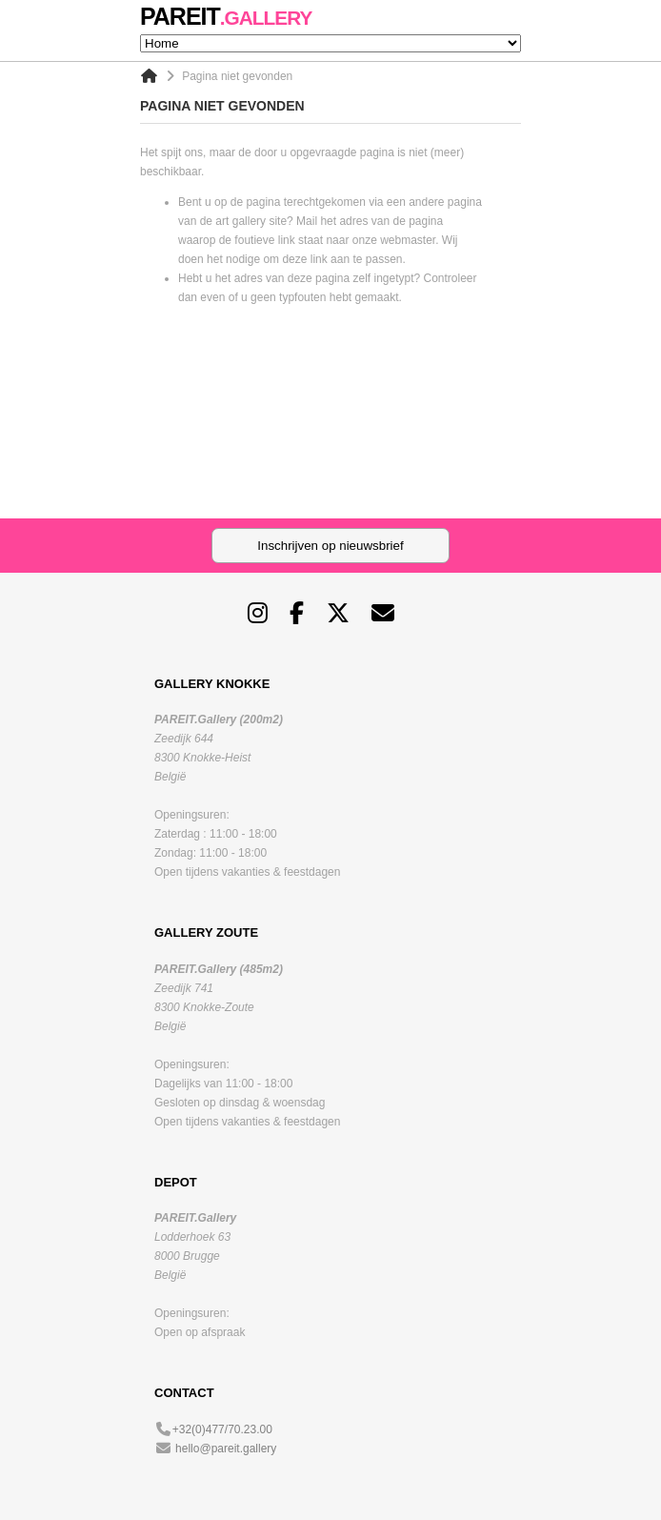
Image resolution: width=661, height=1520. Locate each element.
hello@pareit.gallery (225, 1448)
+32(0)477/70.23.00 (222, 1429)
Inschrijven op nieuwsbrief (330, 545)
